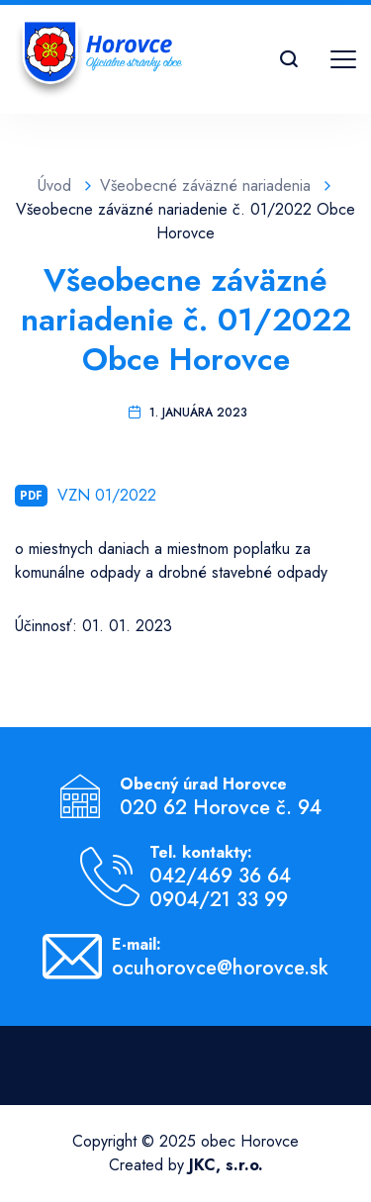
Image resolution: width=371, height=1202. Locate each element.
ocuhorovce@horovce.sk (220, 968)
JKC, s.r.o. (226, 1165)
